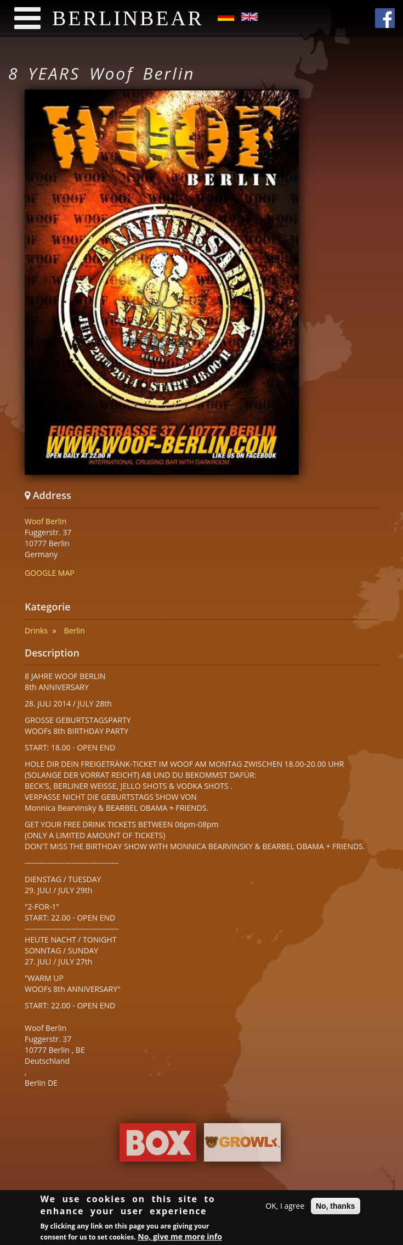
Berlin (74, 630)
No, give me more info (180, 1237)
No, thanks (335, 1207)
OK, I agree (284, 1207)
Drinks (36, 630)
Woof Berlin (45, 521)
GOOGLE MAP (50, 573)
